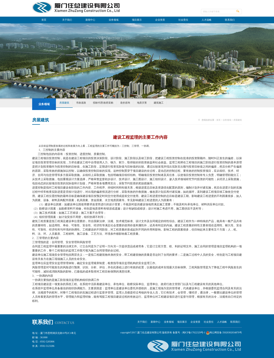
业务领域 (113, 20)
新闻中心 (90, 20)
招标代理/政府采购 (103, 102)
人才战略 (206, 20)
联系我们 (230, 20)
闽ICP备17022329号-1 (193, 332)
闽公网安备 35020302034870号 (224, 332)
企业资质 (160, 20)
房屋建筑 (64, 102)
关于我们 (67, 20)
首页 (43, 20)
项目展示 (137, 20)
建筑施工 (159, 102)
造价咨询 (125, 102)
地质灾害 (142, 102)
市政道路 (81, 102)
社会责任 (183, 20)
